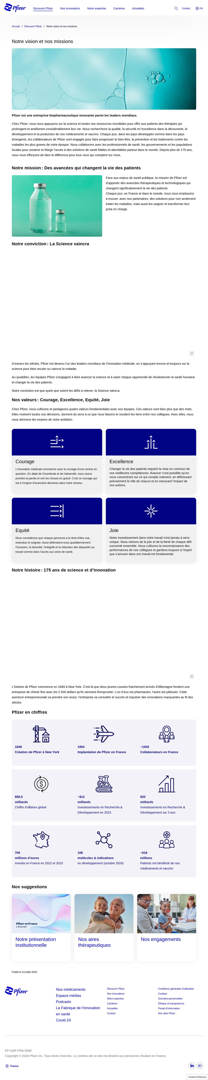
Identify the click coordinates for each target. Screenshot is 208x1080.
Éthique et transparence (171, 1003)
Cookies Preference (197, 1077)
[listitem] (186, 8)
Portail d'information (169, 1008)
